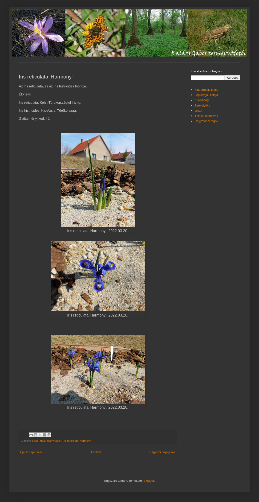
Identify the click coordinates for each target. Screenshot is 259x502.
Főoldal (96, 452)
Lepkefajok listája (206, 95)
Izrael (198, 110)
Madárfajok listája (206, 89)
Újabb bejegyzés (31, 452)
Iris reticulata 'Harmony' (77, 440)
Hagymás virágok (50, 440)
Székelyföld (202, 105)
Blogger (149, 480)
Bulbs (35, 440)
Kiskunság (201, 100)
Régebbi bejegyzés (162, 452)
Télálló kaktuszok (206, 116)
